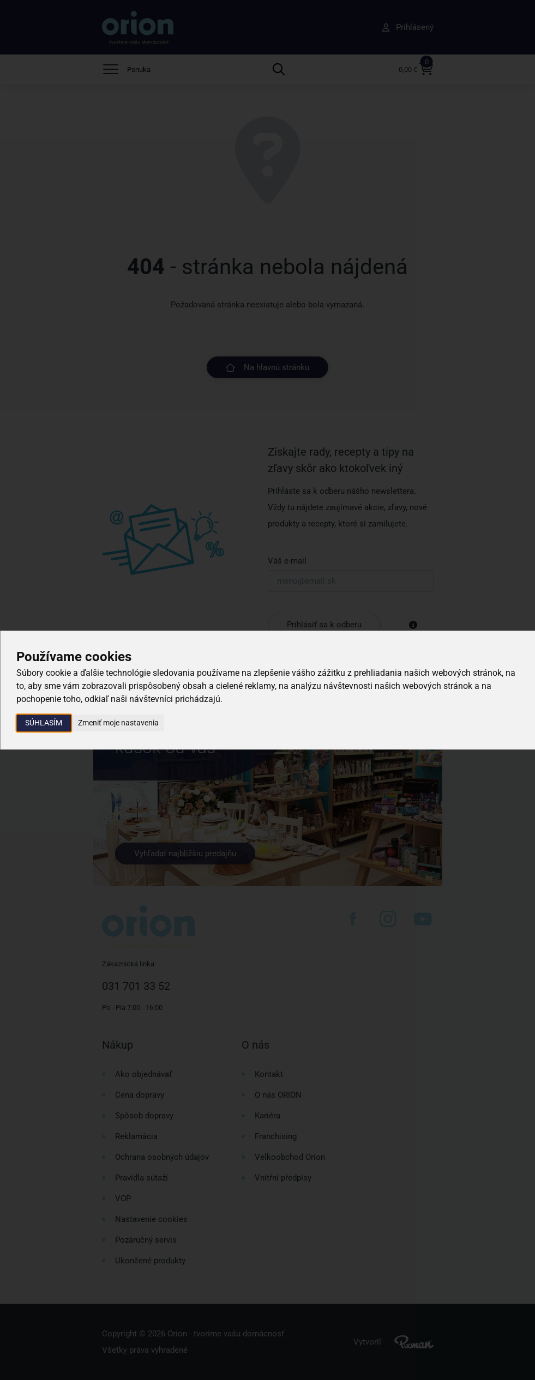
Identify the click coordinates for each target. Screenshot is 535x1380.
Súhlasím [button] (43, 722)
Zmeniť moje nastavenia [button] (118, 722)
